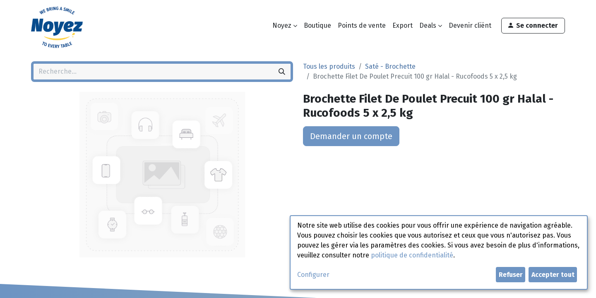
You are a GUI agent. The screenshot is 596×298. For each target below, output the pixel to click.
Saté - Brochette (390, 66)
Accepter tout (552, 275)
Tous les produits (329, 66)
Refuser (511, 275)
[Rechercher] (282, 71)
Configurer (313, 275)
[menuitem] (317, 25)
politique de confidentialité (412, 255)
